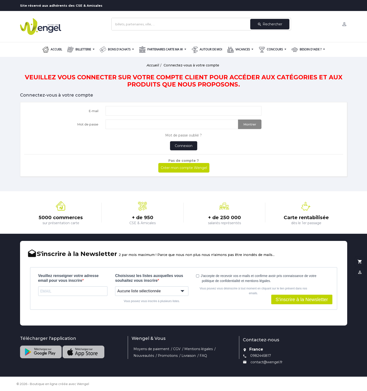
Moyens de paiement (151, 349)
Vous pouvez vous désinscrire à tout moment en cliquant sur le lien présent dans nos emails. (253, 291)
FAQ (203, 355)
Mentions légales (198, 349)
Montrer (249, 124)
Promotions (168, 355)
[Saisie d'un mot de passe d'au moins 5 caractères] (172, 124)
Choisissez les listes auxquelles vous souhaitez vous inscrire (149, 278)
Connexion (183, 146)
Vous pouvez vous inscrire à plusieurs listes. (152, 301)
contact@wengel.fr (266, 362)
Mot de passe (87, 124)
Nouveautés (143, 355)
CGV (177, 349)
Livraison (188, 355)
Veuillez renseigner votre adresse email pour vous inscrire (68, 278)
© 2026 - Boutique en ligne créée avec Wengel (52, 384)
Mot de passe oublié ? (183, 135)
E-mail (93, 111)
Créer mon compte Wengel (184, 168)
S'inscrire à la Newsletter (302, 299)
